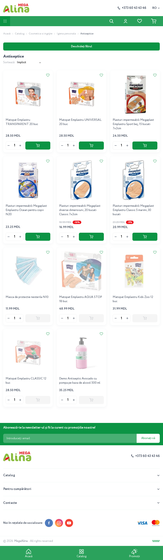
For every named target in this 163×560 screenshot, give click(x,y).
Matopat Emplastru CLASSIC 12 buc (26, 380)
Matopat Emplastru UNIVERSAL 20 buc (80, 122)
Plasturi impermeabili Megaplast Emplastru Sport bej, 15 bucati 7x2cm (133, 124)
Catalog (19, 34)
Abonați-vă (148, 438)
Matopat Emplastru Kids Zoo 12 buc (133, 299)
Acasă (6, 34)
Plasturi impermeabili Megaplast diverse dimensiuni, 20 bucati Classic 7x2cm (79, 210)
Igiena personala (66, 34)
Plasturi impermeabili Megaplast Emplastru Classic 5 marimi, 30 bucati (133, 210)
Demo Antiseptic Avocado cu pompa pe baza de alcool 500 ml (79, 380)
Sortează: (9, 62)
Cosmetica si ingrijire (40, 34)
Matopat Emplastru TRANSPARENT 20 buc (22, 122)
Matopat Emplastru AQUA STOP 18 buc (80, 299)
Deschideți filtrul (81, 46)
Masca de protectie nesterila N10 (27, 297)
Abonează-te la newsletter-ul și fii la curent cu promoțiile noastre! (49, 427)
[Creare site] (156, 541)
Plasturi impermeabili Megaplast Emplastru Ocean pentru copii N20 (26, 210)
